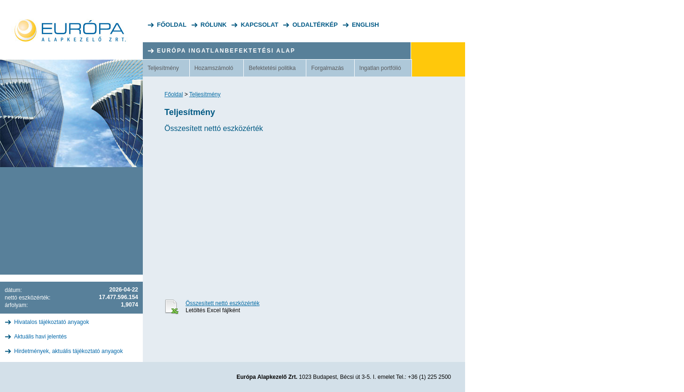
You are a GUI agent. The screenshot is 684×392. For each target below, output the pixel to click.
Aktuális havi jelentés (40, 336)
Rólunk (214, 24)
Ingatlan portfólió (380, 68)
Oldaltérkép (315, 24)
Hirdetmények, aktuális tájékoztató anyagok (68, 351)
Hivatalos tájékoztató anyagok (51, 322)
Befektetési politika (272, 68)
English (365, 24)
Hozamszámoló (213, 68)
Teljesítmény (163, 68)
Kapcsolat (259, 24)
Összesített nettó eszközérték (222, 303)
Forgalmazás (327, 68)
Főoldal (172, 24)
